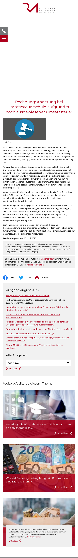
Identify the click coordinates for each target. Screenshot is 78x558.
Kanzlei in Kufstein (35, 186)
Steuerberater (47, 180)
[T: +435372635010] (16, 506)
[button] (4, 31)
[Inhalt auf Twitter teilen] (27, 200)
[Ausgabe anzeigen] (13, 291)
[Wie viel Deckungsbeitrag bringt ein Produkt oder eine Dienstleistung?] (39, 390)
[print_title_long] (44, 200)
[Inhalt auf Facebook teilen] (11, 200)
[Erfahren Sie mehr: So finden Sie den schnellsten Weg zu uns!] (39, 549)
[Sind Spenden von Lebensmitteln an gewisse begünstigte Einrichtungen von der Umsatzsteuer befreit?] (39, 444)
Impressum (8, 519)
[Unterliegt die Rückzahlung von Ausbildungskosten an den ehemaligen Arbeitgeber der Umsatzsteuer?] (39, 336)
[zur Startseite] (39, 8)
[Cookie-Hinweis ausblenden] (15, 541)
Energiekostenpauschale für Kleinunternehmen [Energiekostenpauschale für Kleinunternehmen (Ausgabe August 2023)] (28, 217)
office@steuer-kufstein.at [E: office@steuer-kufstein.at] (17, 509)
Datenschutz (9, 516)
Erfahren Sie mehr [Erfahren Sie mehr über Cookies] (34, 537)
